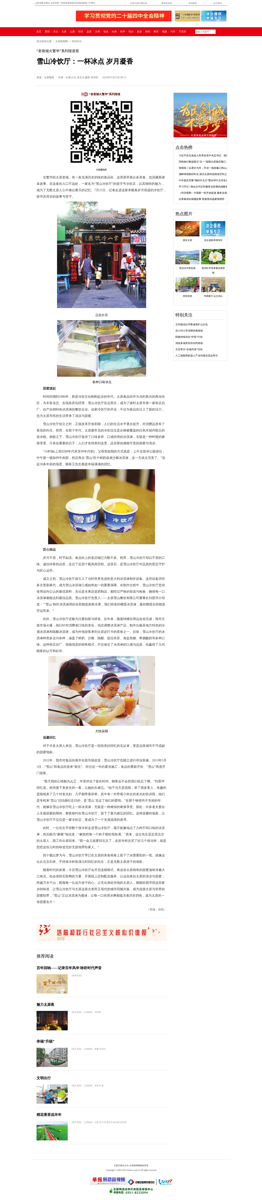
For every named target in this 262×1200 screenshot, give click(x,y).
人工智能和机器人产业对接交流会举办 (196, 355)
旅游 (139, 31)
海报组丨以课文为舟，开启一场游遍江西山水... (205, 168)
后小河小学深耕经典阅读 (189, 330)
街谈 (114, 31)
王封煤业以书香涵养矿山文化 (191, 324)
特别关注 (77, 41)
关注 (55, 31)
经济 (80, 31)
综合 (131, 31)
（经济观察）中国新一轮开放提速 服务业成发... (205, 193)
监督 (89, 31)
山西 (72, 31)
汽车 (172, 31)
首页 (38, 31)
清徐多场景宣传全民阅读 (189, 343)
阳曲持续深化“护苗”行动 (188, 337)
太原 (63, 31)
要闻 (47, 31)
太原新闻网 (61, 41)
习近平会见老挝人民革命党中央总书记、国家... (205, 155)
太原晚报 (49, 77)
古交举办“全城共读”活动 (188, 349)
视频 (164, 31)
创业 (105, 31)
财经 (147, 31)
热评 (122, 31)
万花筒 (182, 31)
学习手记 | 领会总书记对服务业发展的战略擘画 (204, 186)
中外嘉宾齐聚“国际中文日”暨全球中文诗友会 (203, 180)
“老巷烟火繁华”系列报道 (104, 94)
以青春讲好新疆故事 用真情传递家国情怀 (201, 199)
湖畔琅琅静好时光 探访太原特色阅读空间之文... (205, 174)
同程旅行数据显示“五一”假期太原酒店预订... (203, 161)
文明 (97, 31)
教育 (156, 31)
